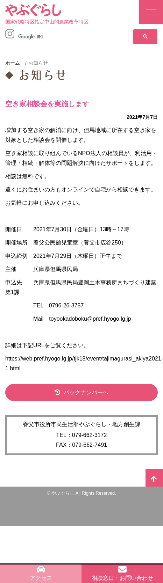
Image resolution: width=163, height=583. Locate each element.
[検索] (70, 37)
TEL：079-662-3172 (81, 435)
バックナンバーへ (86, 392)
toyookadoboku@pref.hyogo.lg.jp (90, 319)
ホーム (12, 63)
